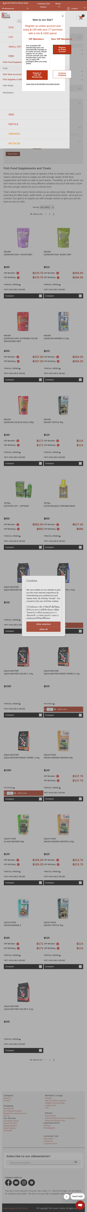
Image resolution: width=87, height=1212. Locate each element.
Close (62, 14)
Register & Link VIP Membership (37, 75)
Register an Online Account (62, 49)
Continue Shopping (62, 74)
